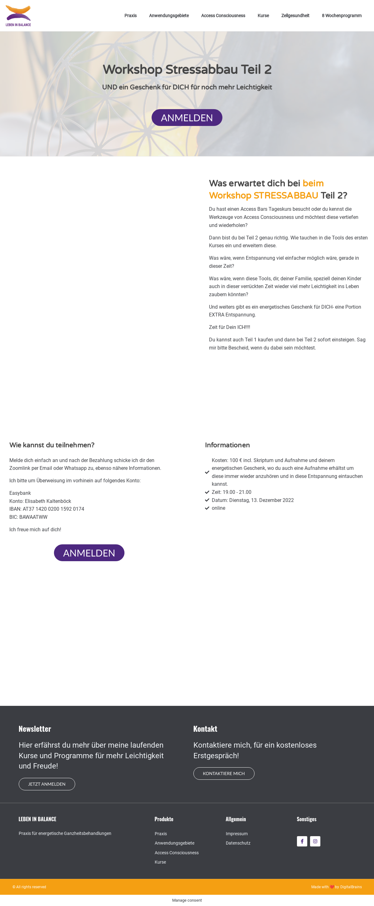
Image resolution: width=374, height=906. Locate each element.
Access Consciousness (223, 15)
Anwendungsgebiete (169, 15)
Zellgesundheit (295, 15)
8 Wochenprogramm (342, 15)
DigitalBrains (351, 887)
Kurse (263, 15)
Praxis (130, 15)
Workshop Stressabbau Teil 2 (187, 69)
